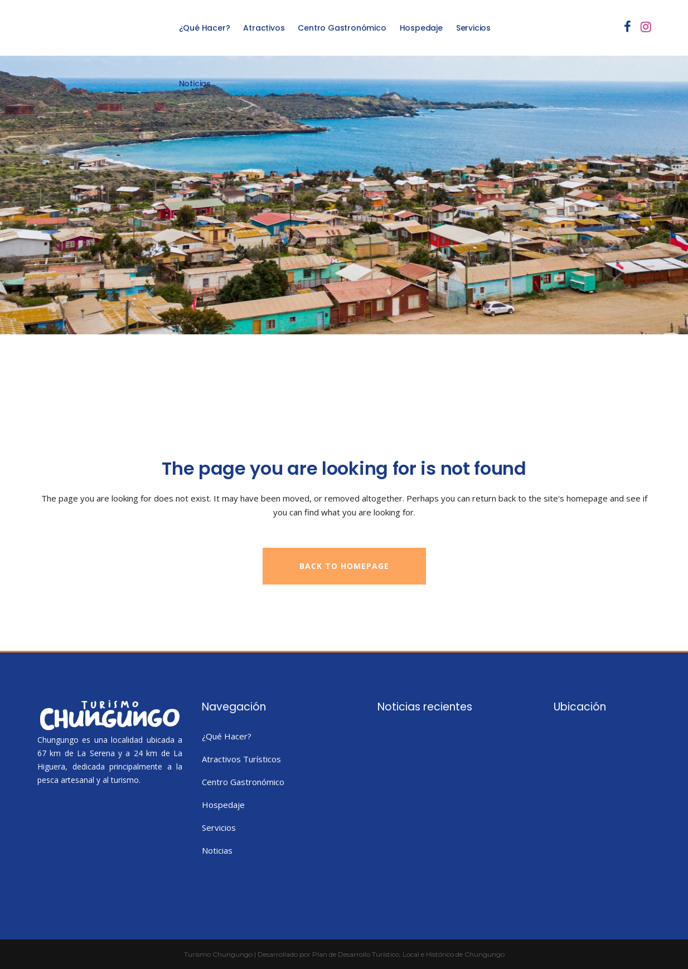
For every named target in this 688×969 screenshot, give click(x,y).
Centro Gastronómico (243, 781)
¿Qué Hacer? (226, 736)
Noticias (217, 850)
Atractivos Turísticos (241, 759)
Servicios (219, 827)
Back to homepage (344, 566)
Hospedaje (223, 804)
